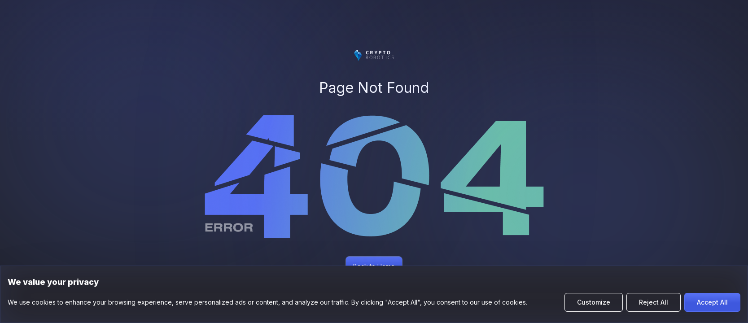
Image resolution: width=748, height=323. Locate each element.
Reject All (653, 302)
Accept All (712, 302)
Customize (593, 302)
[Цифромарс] (374, 55)
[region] (374, 294)
